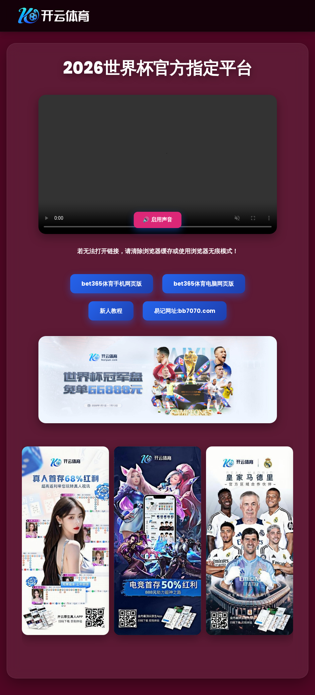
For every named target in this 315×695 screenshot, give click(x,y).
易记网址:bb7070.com (184, 311)
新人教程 (111, 311)
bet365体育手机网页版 (111, 284)
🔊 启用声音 (157, 219)
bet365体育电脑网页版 (204, 284)
